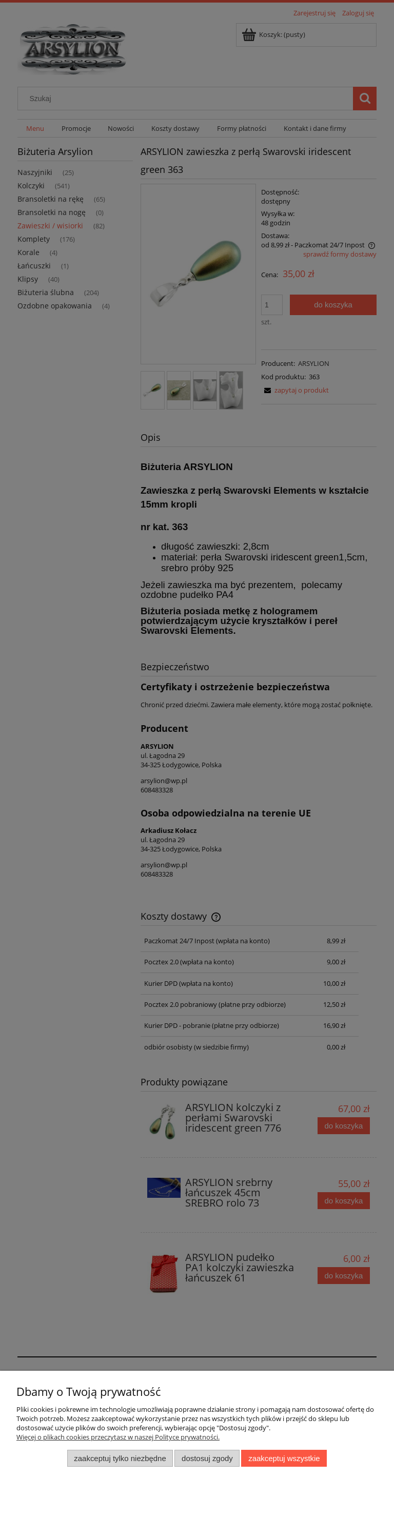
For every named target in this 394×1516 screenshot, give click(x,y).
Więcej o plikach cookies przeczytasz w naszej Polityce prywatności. (118, 1437)
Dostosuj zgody (207, 1458)
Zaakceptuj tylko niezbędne (120, 1458)
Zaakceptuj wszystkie (284, 1458)
